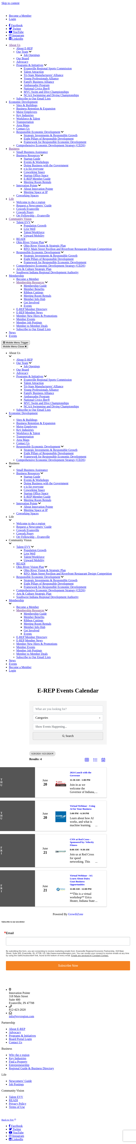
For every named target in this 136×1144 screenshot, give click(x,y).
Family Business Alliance (39, 81)
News (12, 332)
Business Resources (28, 155)
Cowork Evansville (27, 208)
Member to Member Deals (32, 325)
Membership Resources (30, 282)
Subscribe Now (68, 965)
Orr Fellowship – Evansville (33, 215)
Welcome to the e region (30, 202)
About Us (14, 45)
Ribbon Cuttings (33, 292)
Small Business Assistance (32, 152)
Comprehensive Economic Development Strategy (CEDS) (50, 145)
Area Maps (22, 125)
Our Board (22, 58)
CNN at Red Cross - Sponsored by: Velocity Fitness (82, 842)
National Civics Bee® (37, 88)
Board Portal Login (20, 1039)
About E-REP (24, 48)
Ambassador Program (36, 85)
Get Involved (31, 302)
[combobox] (68, 717)
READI (20, 238)
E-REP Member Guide (37, 178)
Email (10, 933)
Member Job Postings (29, 322)
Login (12, 19)
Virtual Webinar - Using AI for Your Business (82, 807)
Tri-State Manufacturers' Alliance (43, 75)
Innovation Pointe (26, 185)
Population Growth (35, 225)
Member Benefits (34, 289)
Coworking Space (34, 172)
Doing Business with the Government (46, 165)
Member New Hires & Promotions (36, 315)
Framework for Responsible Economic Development (55, 142)
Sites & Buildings (26, 105)
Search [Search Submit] (68, 735)
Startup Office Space (36, 175)
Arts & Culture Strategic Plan (33, 269)
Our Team (22, 51)
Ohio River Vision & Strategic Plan (45, 245)
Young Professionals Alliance (41, 78)
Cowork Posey (25, 212)
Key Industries (25, 115)
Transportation (25, 122)
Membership (16, 275)
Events (28, 305)
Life (11, 198)
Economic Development (23, 101)
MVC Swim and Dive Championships (46, 91)
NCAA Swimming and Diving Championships (51, 95)
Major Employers (26, 111)
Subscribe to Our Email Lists (33, 98)
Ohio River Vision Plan (30, 242)
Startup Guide (32, 158)
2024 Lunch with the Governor (80, 774)
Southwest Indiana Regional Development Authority (47, 272)
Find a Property (18, 1061)
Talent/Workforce (34, 232)
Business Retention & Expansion (35, 108)
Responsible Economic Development (38, 132)
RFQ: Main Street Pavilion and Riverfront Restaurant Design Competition (68, 249)
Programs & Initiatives (29, 65)
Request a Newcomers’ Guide (34, 205)
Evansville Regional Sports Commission (48, 68)
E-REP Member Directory (31, 309)
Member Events (25, 319)
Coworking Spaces (27, 195)
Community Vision (20, 218)
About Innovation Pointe (38, 188)
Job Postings (16, 1084)
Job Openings (32, 55)
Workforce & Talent (28, 118)
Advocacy (22, 61)
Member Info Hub (34, 299)
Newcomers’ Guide (20, 1081)
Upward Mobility (34, 235)
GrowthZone (75, 914)
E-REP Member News (29, 312)
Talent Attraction (34, 71)
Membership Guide (35, 285)
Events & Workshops (36, 162)
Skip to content (10, 3)
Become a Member (20, 15)
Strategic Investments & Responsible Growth (50, 135)
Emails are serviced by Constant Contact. (90, 955)
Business (14, 148)
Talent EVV (23, 222)
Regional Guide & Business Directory (31, 1068)
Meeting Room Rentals (37, 182)
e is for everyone (34, 168)
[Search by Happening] (68, 726)
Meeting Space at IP (36, 192)
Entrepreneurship (19, 1065)
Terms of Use (17, 1107)
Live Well (29, 228)
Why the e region (19, 1055)
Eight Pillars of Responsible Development (49, 138)
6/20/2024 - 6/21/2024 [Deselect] (42, 753)
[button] (87, 760)
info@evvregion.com (21, 1016)
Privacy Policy (17, 1103)
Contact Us (23, 128)
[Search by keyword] (68, 709)
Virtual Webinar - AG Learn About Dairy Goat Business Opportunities (81, 880)
